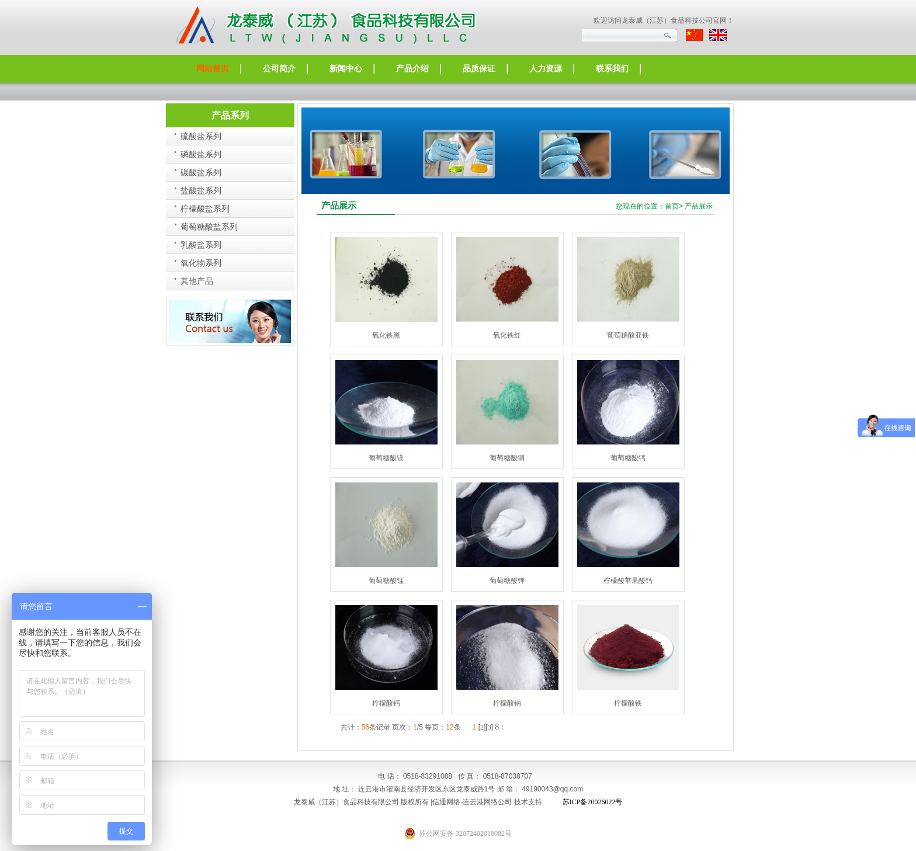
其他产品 (197, 281)
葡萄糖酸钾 (507, 580)
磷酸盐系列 (201, 154)
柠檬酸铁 (628, 703)
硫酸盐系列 (201, 136)
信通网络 (446, 802)
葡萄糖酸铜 (507, 458)
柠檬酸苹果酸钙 (628, 580)
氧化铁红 (507, 335)
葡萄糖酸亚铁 (628, 335)
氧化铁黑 (386, 335)
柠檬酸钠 (507, 703)
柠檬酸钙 (386, 703)
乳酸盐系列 (201, 245)
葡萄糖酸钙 (628, 458)
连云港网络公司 (487, 802)
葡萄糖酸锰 (386, 580)
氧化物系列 (201, 263)
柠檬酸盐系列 (205, 208)
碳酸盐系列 (201, 172)
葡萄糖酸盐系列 (209, 227)
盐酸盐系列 (201, 190)
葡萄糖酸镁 (386, 458)
